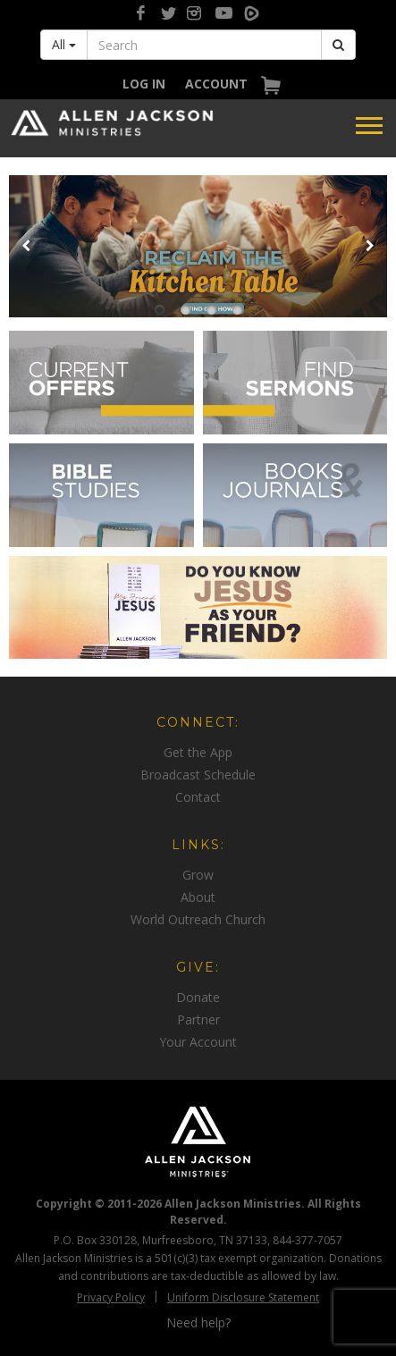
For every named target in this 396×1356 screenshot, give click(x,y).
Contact (198, 796)
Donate (198, 997)
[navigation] (144, 84)
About (198, 897)
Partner (198, 1019)
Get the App (198, 752)
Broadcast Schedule (198, 774)
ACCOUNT (216, 83)
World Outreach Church (198, 919)
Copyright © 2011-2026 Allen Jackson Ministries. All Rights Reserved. (198, 1211)
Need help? (198, 1322)
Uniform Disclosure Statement (243, 1297)
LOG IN (143, 83)
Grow (198, 874)
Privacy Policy (111, 1297)
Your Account (198, 1041)
